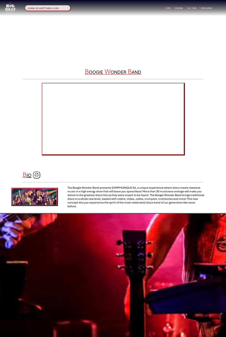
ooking (178, 8)
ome (167, 8)
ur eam (191, 8)
